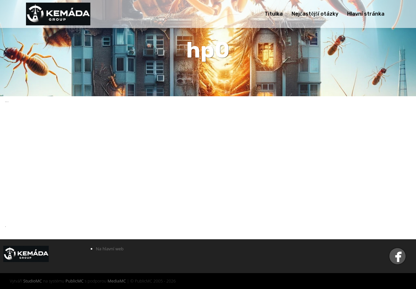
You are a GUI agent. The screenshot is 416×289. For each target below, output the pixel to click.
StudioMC (32, 281)
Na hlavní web (110, 249)
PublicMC (74, 281)
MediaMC (117, 281)
